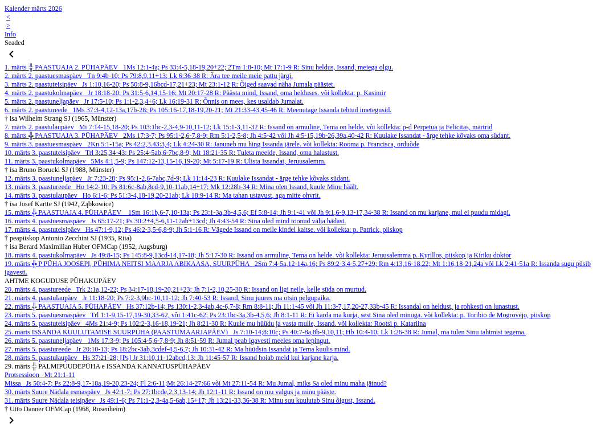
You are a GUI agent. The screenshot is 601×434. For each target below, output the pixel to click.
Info (10, 34)
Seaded (14, 43)
